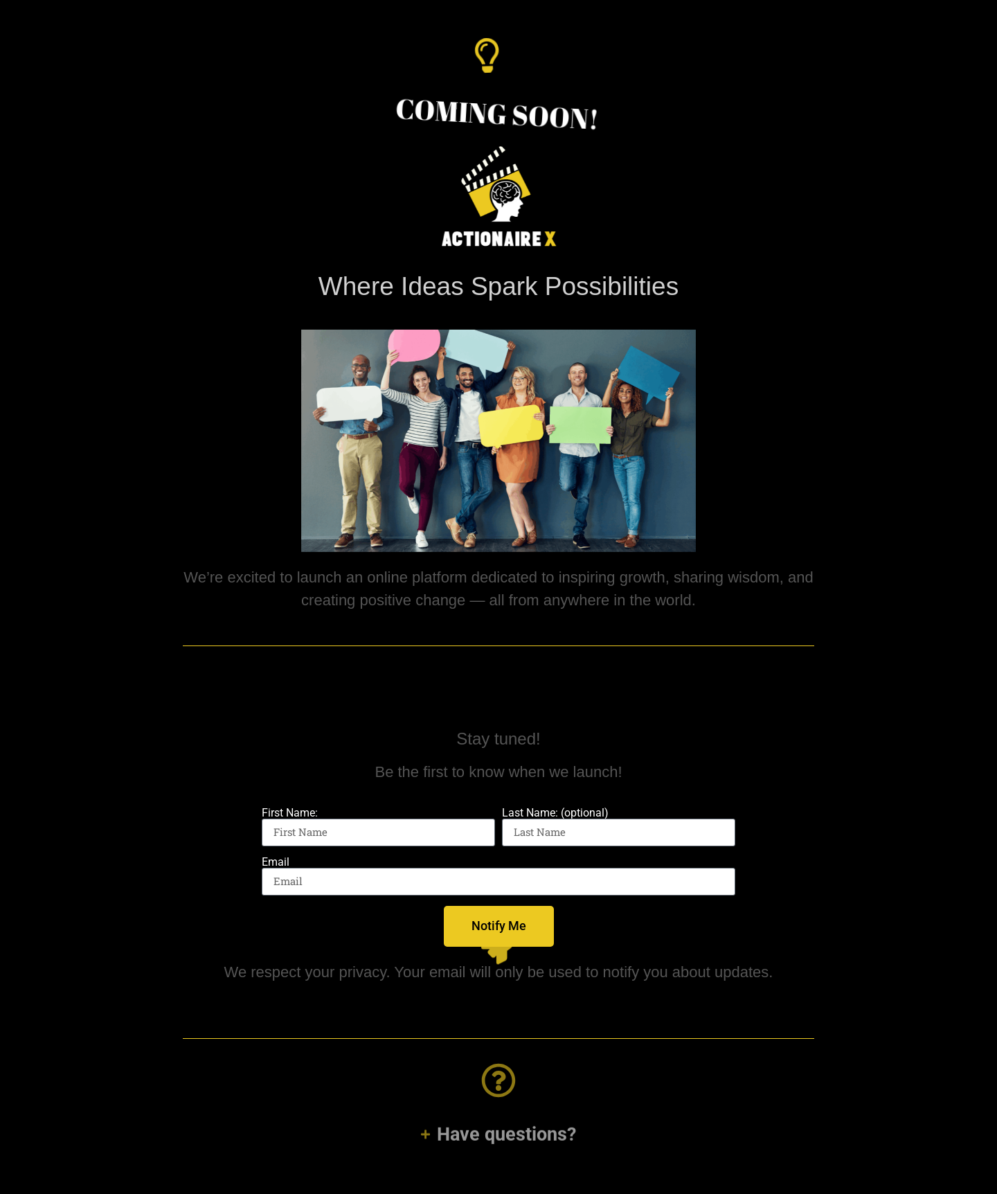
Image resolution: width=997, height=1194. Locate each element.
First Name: (290, 813)
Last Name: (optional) (555, 813)
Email (275, 862)
